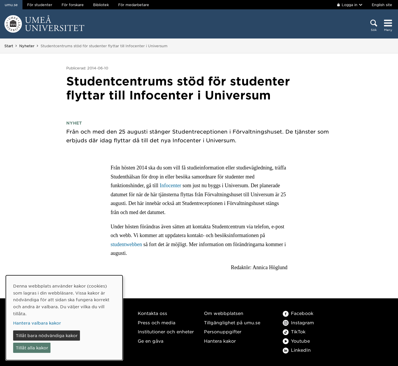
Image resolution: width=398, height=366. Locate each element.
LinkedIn (297, 350)
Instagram (298, 322)
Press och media (156, 322)
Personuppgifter (222, 331)
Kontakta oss (152, 313)
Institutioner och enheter (166, 331)
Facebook (298, 313)
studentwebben (127, 244)
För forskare (73, 4)
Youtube (296, 341)
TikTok (294, 331)
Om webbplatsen (223, 313)
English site (382, 4)
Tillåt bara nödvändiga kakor (47, 335)
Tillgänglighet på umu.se (232, 322)
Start (8, 45)
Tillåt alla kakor (32, 347)
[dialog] (64, 317)
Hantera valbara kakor (37, 322)
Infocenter (170, 185)
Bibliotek (101, 4)
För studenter (39, 4)
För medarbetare (133, 4)
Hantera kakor (220, 341)
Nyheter (26, 45)
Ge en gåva (150, 341)
